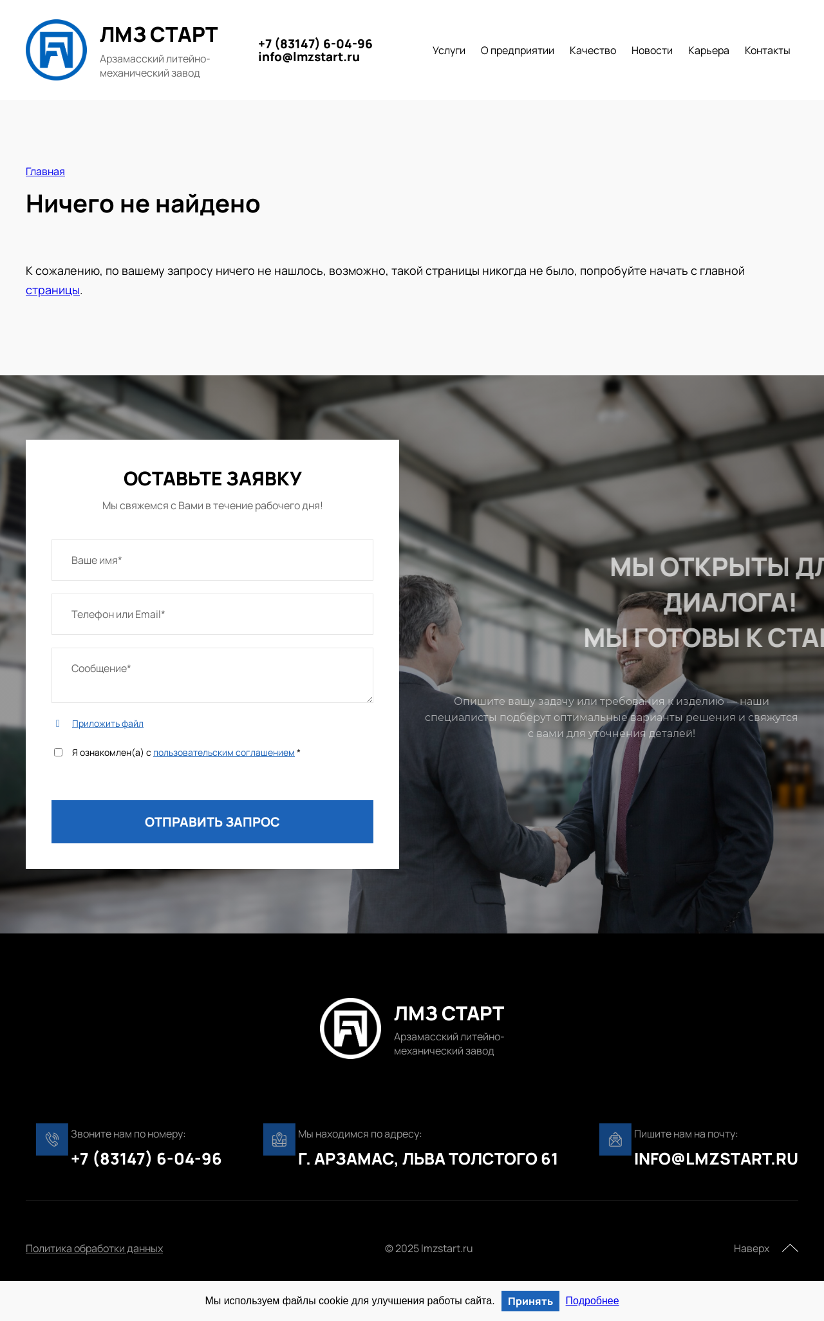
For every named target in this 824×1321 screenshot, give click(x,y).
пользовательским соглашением (224, 752)
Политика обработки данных (94, 1248)
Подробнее (592, 1300)
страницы (53, 289)
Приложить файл (108, 723)
